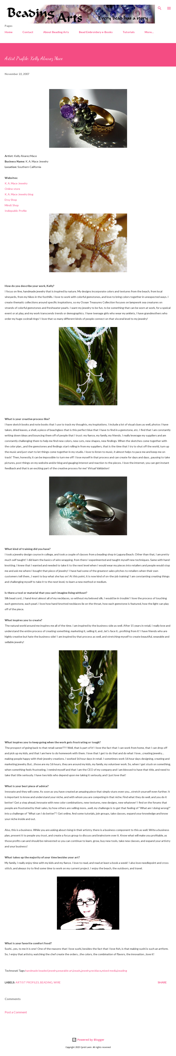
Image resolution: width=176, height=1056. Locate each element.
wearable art (65, 970)
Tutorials (129, 32)
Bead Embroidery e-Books (96, 32)
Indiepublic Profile (16, 210)
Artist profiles (27, 982)
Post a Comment (16, 1012)
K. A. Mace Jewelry (16, 183)
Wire (57, 982)
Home (8, 32)
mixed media (109, 970)
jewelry (85, 970)
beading (122, 970)
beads (77, 970)
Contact (27, 32)
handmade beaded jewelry (41, 970)
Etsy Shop (11, 199)
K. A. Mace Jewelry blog (19, 194)
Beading (46, 982)
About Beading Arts (56, 32)
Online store (12, 188)
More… (149, 32)
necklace (95, 970)
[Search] (159, 7)
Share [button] (162, 982)
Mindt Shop (12, 205)
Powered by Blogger (88, 1040)
